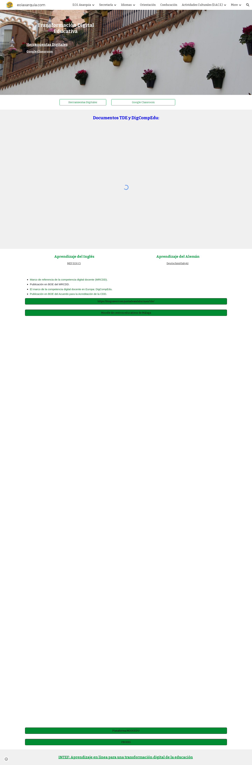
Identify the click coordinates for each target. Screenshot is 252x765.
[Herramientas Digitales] (83, 102)
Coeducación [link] (168, 4)
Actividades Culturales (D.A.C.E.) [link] (202, 4)
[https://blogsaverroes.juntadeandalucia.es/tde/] (126, 301)
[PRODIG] (126, 742)
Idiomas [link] (126, 4)
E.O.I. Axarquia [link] (82, 4)
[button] (248, 5)
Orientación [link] (148, 4)
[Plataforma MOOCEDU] (126, 730)
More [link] (234, 4)
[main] (65, 30)
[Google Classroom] (143, 102)
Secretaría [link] (106, 4)
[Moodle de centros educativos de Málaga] (126, 313)
